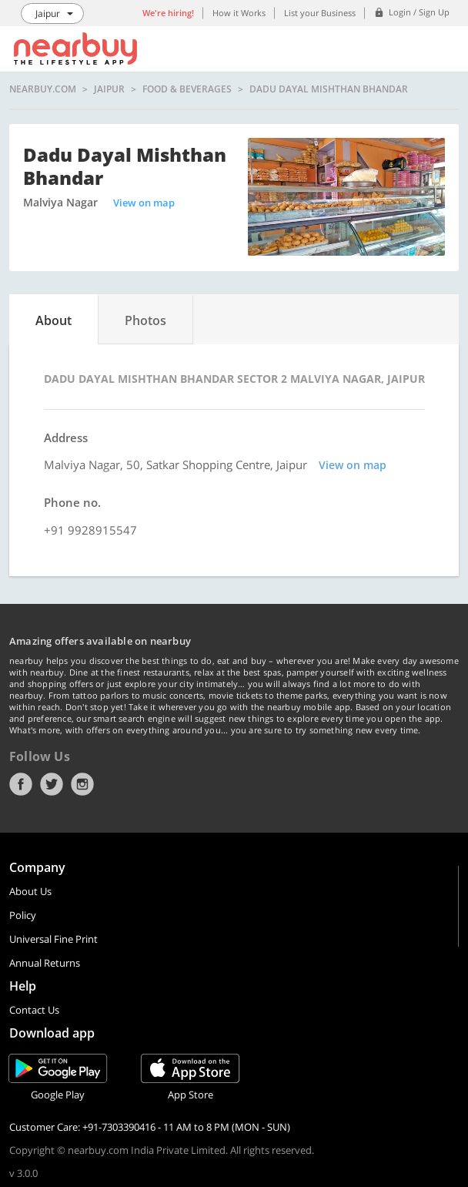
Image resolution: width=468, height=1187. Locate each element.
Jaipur (109, 89)
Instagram (82, 784)
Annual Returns (44, 963)
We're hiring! (168, 12)
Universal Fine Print (53, 939)
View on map (144, 203)
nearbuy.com (42, 89)
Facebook (20, 784)
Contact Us (34, 1010)
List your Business (320, 12)
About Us (30, 891)
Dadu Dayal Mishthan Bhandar (328, 89)
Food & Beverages (187, 89)
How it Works (239, 12)
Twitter (51, 784)
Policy (22, 915)
